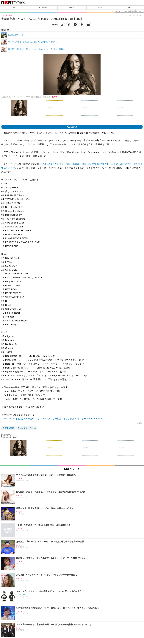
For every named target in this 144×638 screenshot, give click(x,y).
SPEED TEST (72, 7)
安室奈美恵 (9, 428)
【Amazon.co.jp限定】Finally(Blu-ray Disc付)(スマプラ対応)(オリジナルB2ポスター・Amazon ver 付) (52, 418)
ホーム (14, 7)
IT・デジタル (43, 7)
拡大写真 (74, 127)
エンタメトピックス (28, 428)
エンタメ (101, 7)
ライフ (129, 7)
